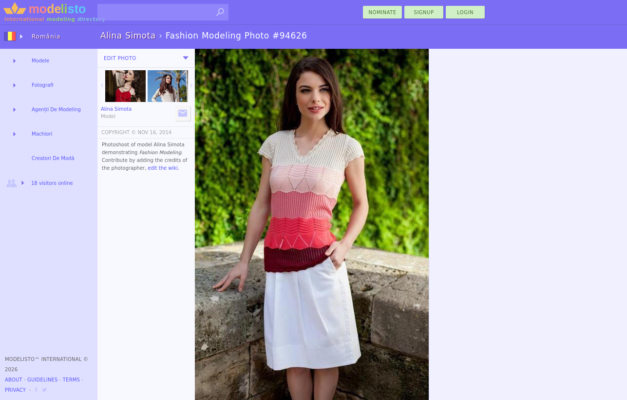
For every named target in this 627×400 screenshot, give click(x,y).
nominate (383, 12)
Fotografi (42, 85)
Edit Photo (120, 58)
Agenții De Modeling (56, 109)
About (13, 379)
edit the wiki (163, 168)
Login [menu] (465, 12)
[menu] (185, 58)
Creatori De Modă (53, 158)
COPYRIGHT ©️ (118, 132)
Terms (71, 379)
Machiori (42, 134)
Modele (40, 60)
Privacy (15, 390)
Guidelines (42, 379)
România (46, 36)
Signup (424, 12)
